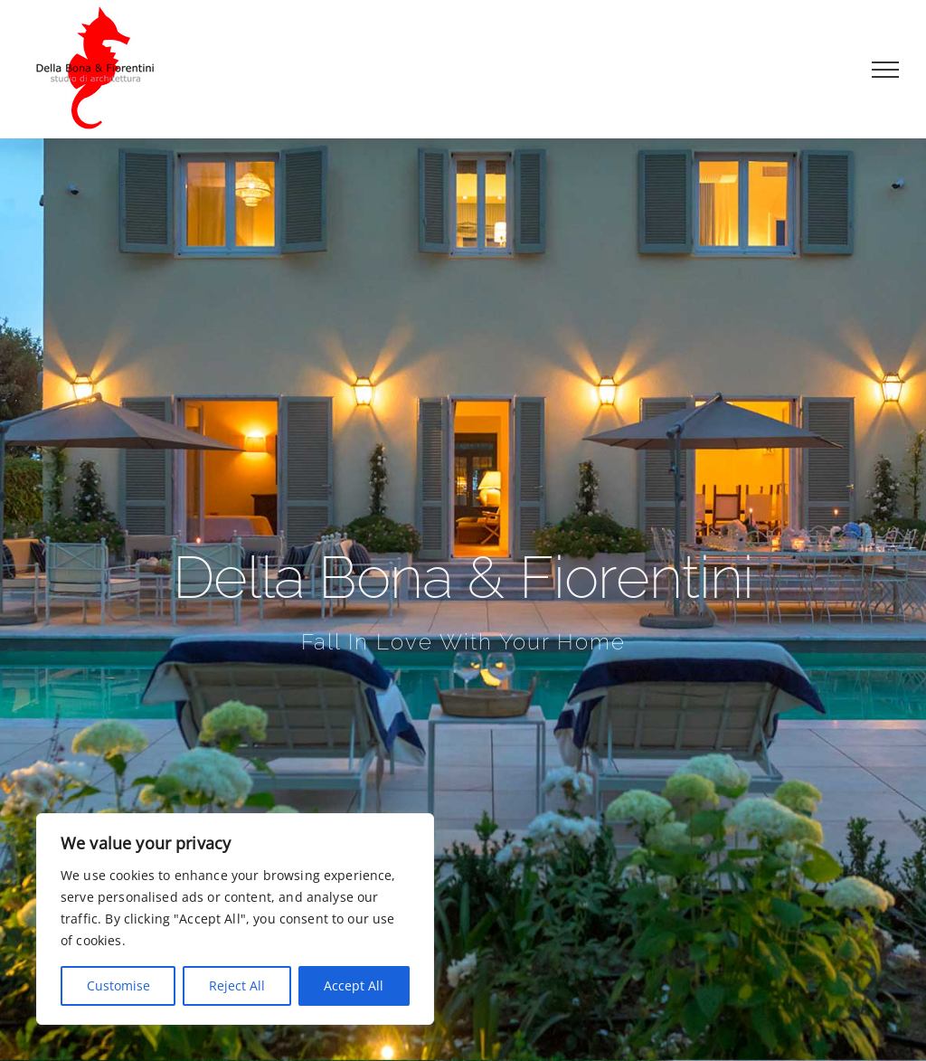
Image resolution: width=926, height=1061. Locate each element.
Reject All (237, 985)
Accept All (353, 985)
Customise (118, 985)
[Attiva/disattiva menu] (886, 70)
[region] (235, 919)
